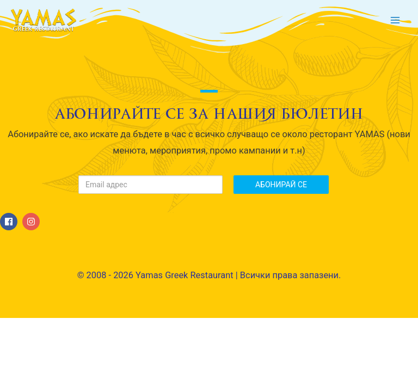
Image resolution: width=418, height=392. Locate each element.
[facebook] (10, 221)
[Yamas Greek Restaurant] (43, 20)
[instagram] (32, 221)
